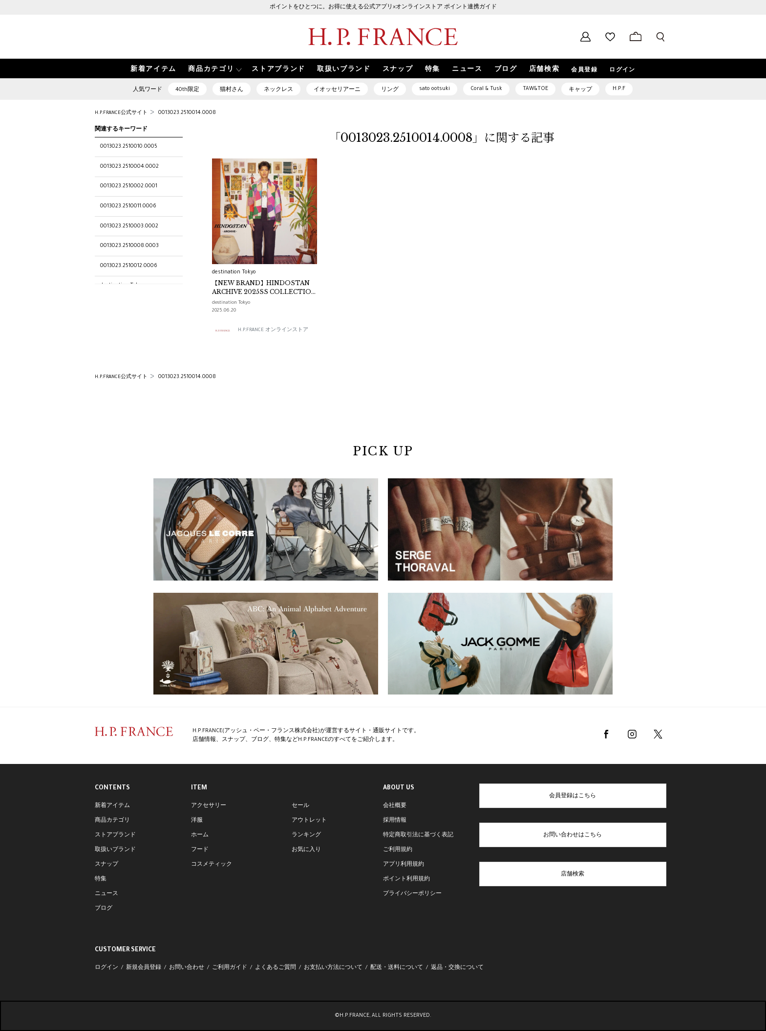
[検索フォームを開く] (660, 37)
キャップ (580, 90)
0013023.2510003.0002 (129, 226)
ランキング (306, 835)
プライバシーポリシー (412, 894)
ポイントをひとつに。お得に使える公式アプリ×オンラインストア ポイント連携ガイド (383, 7)
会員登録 (584, 70)
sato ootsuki (434, 89)
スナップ (106, 865)
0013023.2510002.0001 (128, 186)
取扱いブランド (115, 850)
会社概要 (394, 806)
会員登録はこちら (572, 796)
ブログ (103, 909)
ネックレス (278, 90)
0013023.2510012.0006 (128, 266)
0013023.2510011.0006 (128, 206)
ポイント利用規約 (406, 879)
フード (200, 850)
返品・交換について (457, 968)
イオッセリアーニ (337, 90)
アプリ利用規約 (403, 865)
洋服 (197, 821)
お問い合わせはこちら (572, 835)
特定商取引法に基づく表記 (418, 835)
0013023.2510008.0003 (129, 246)
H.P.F (619, 89)
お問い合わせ (186, 968)
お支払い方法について (333, 968)
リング (390, 90)
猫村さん (231, 90)
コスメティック (211, 865)
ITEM (199, 788)
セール (300, 806)
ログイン (622, 70)
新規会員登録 (143, 968)
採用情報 (394, 821)
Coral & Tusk (486, 89)
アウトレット (309, 821)
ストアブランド (115, 835)
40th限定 (187, 90)
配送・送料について (396, 968)
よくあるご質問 (275, 968)
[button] (214, 69)
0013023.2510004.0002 (129, 167)
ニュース (106, 894)
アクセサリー (208, 806)
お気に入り (306, 850)
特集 (100, 879)
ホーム (200, 835)
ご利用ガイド (229, 968)
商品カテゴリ (112, 821)
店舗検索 (572, 874)
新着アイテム (112, 806)
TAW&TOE (535, 89)
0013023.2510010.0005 (128, 147)
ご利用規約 (397, 850)
